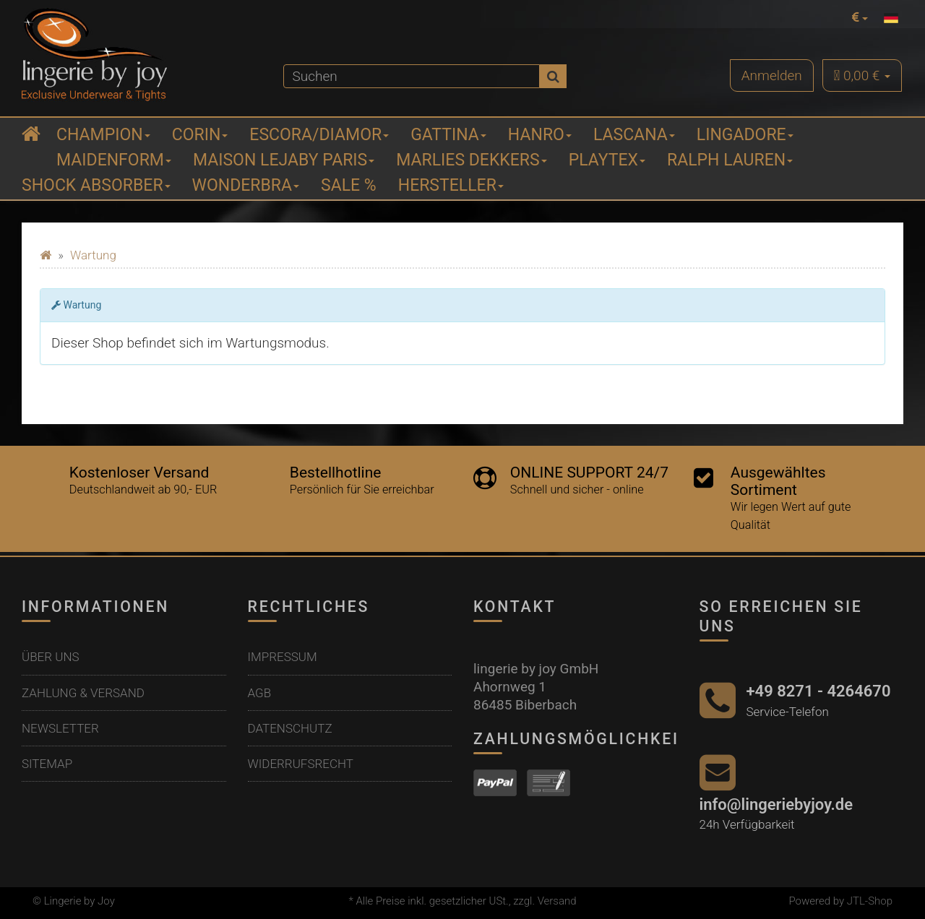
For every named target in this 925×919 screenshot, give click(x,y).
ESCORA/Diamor (319, 134)
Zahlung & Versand (83, 693)
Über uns (50, 657)
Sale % (349, 185)
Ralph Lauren (730, 160)
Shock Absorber (96, 185)
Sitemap (47, 763)
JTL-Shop (869, 900)
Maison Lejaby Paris (283, 160)
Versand (557, 900)
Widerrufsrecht (300, 763)
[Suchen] (412, 76)
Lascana (634, 134)
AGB (260, 693)
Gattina (448, 134)
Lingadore (745, 134)
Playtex (607, 160)
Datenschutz (290, 728)
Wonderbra (245, 185)
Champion (103, 134)
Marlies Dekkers (471, 160)
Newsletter (60, 728)
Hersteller (451, 185)
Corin (200, 134)
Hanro (540, 134)
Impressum (282, 657)
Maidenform (113, 160)
